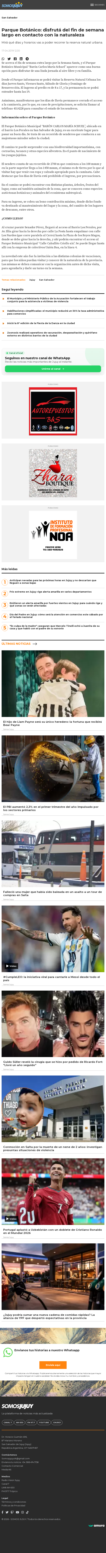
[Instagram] (22, 1512)
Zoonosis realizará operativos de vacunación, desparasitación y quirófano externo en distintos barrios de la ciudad (52, 334)
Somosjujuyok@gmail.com (16, 1458)
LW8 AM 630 (8, 1487)
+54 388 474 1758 (30, 1462)
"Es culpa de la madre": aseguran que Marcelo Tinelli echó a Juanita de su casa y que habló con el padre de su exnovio (55, 627)
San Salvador (46, 279)
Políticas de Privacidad (13, 1505)
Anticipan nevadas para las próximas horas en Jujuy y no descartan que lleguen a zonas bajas (53, 581)
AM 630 (19, 1422)
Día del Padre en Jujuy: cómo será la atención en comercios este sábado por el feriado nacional (56, 616)
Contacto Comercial (12, 1466)
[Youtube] (17, 1512)
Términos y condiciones (14, 1502)
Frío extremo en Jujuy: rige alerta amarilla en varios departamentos (51, 591)
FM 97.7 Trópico (10, 1491)
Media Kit (6, 1469)
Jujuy (32, 279)
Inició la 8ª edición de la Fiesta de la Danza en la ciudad (41, 323)
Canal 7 (8, 1422)
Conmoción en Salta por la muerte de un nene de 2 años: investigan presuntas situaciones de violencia (52, 1148)
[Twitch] (12, 1512)
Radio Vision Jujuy (11, 1480)
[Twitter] (7, 1512)
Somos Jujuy (8, 729)
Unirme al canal (53, 368)
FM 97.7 (31, 1422)
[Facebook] (2, 1512)
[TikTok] (27, 1512)
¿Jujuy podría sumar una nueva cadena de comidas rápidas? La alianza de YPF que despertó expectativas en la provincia (49, 1316)
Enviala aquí (53, 1365)
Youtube (44, 1422)
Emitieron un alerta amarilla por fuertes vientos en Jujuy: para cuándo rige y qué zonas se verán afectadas (56, 604)
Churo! (57, 1422)
